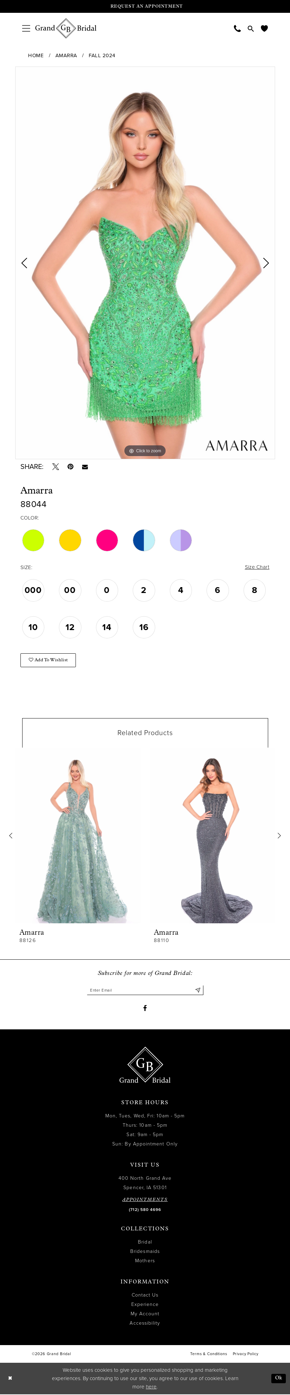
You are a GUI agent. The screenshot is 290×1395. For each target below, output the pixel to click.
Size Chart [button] (257, 568)
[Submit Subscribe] (197, 990)
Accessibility (145, 1323)
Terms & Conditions (208, 1354)
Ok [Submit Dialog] (278, 1378)
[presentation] (78, 836)
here (151, 1387)
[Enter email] (145, 990)
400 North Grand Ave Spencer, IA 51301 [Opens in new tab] (145, 1183)
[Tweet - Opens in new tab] (55, 466)
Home (36, 55)
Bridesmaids (145, 1252)
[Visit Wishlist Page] (264, 28)
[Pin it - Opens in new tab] (71, 466)
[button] (26, 28)
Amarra (66, 55)
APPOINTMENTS (145, 1200)
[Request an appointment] (145, 6)
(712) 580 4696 (145, 1209)
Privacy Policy (245, 1354)
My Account (145, 1314)
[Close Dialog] (10, 1379)
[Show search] (250, 28)
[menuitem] (26, 28)
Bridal (145, 1242)
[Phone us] (237, 28)
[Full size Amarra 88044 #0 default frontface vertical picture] (145, 263)
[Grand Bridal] (66, 28)
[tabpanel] (145, 263)
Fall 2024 (102, 55)
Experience (145, 1305)
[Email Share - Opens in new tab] (85, 467)
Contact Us (145, 1295)
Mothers (145, 1261)
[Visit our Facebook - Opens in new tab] (145, 1008)
